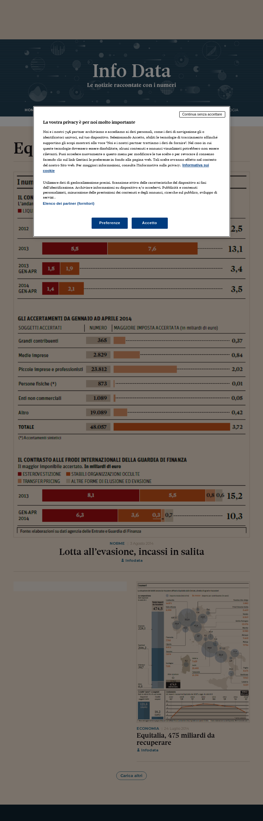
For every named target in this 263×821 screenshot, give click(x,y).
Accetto (149, 223)
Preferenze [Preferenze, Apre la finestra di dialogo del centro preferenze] (109, 223)
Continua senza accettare (202, 114)
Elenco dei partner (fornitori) (69, 204)
